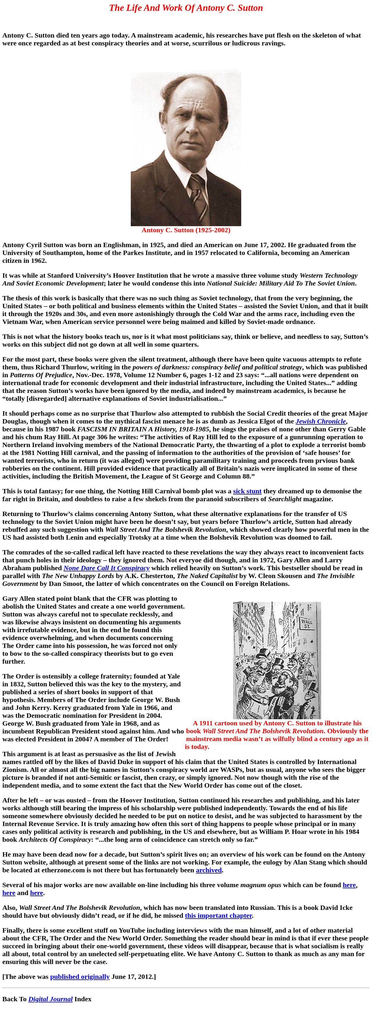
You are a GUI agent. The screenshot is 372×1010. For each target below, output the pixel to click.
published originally (80, 976)
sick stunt (247, 491)
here (349, 885)
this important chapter (218, 915)
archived (209, 870)
